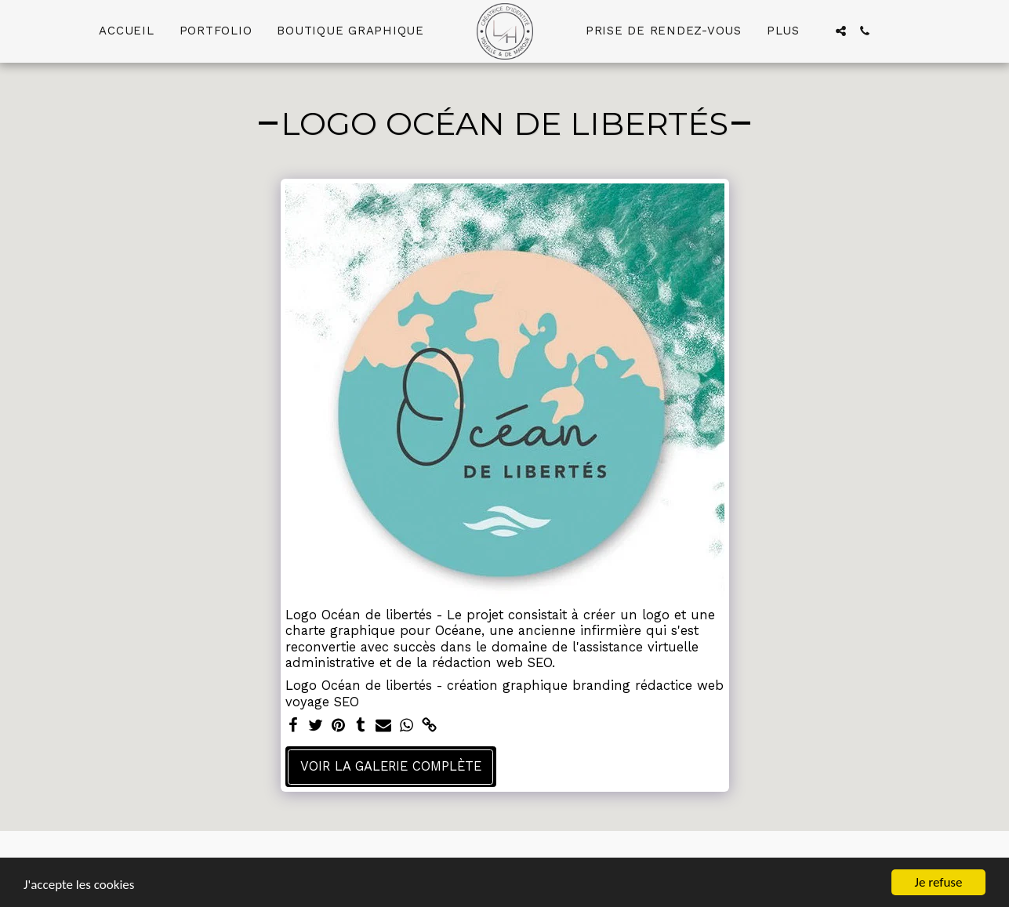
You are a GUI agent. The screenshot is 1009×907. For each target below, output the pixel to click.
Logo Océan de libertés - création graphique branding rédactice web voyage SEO (504, 693)
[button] (840, 31)
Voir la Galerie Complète (390, 766)
